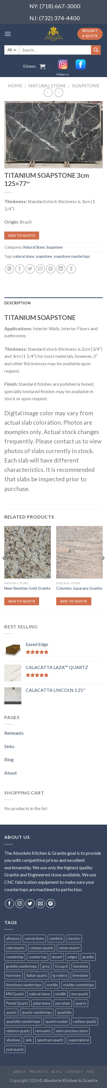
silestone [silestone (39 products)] (13, 1040)
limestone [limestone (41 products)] (80, 975)
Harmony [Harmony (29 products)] (13, 975)
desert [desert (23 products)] (57, 957)
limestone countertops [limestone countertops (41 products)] (23, 984)
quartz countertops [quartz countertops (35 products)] (37, 1012)
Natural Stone (47, 85)
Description (17, 303)
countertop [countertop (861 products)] (14, 957)
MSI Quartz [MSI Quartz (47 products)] (15, 994)
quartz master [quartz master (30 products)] (56, 1021)
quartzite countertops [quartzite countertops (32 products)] (23, 1021)
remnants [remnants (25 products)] (43, 1031)
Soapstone (85, 85)
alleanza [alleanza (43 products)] (12, 938)
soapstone (44, 256)
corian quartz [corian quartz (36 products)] (69, 947)
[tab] (53, 303)
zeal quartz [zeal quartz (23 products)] (15, 1049)
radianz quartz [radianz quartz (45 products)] (84, 1021)
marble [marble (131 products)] (52, 984)
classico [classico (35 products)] (74, 938)
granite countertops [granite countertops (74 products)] (21, 966)
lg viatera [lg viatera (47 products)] (60, 975)
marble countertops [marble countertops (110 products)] (78, 984)
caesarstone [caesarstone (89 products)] (34, 938)
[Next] (103, 569)
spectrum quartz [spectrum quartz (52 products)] (50, 1040)
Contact (74, 1072)
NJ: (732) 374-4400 (54, 18)
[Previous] (4, 569)
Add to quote (21, 235)
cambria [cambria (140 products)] (55, 938)
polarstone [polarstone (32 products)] (41, 1003)
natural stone (23, 256)
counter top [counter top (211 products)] (38, 957)
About (10, 772)
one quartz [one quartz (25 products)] (79, 994)
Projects (38, 1072)
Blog (9, 759)
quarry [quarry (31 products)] (80, 1003)
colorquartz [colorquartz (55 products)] (15, 947)
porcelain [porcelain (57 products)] (62, 1003)
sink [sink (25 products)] (28, 1040)
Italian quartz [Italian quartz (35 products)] (36, 975)
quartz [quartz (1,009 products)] (11, 1012)
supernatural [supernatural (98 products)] (78, 1040)
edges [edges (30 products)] (72, 957)
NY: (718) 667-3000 (52, 6)
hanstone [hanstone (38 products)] (80, 966)
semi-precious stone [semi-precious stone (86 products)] (72, 1031)
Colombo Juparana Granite (79, 588)
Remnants (14, 733)
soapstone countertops (72, 256)
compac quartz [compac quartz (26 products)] (41, 947)
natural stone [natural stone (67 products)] (39, 994)
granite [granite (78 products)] (88, 957)
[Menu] (7, 34)
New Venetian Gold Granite (27, 588)
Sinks (9, 746)
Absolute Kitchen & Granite (71, 1080)
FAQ (90, 1072)
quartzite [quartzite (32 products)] (64, 1012)
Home (15, 85)
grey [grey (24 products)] (46, 966)
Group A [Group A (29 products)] (61, 966)
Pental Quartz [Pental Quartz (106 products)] (17, 1003)
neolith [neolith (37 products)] (60, 994)
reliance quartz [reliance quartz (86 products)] (18, 1031)
